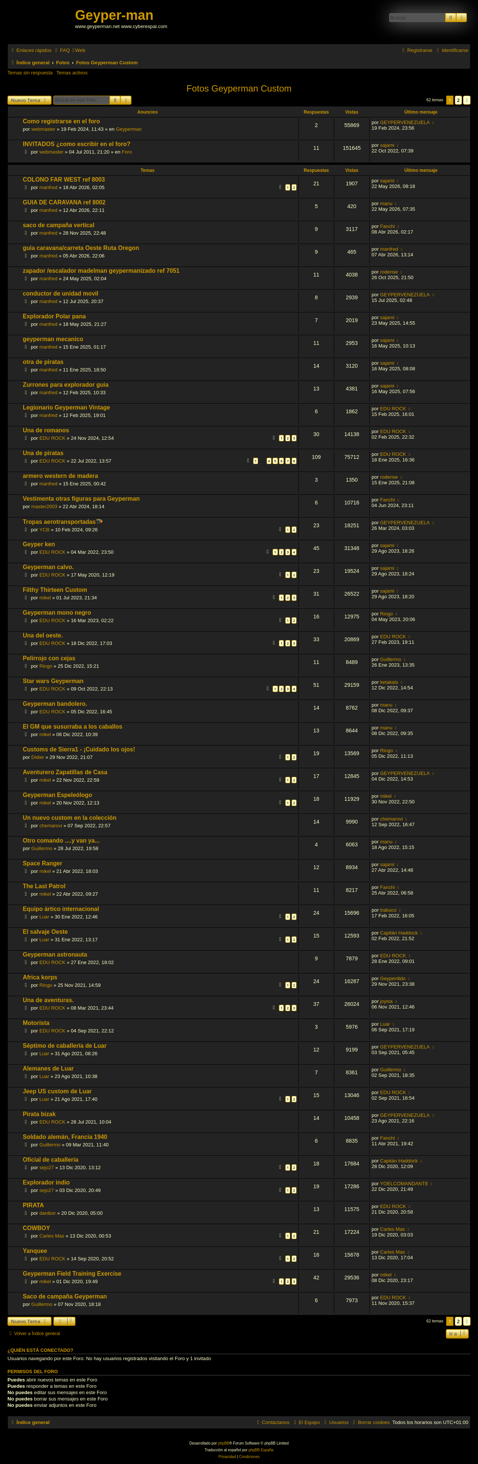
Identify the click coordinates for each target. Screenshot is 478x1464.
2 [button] (458, 100)
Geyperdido (393, 978)
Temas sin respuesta (30, 72)
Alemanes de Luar (48, 1068)
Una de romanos (46, 430)
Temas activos (72, 72)
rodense (389, 272)
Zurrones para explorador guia (66, 385)
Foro (127, 152)
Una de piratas (43, 453)
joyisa (386, 1001)
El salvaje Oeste (45, 932)
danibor (47, 1213)
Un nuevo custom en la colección (70, 818)
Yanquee (35, 1251)
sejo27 (46, 1167)
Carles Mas (51, 1236)
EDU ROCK (393, 408)
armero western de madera (60, 476)
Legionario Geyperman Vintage (66, 407)
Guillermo (390, 659)
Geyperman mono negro (57, 612)
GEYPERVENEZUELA (405, 122)
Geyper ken (39, 544)
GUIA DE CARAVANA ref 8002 (64, 202)
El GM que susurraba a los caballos (72, 726)
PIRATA (33, 1205)
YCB (44, 529)
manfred (48, 187)
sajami (387, 145)
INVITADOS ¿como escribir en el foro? (76, 144)
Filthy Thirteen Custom (55, 590)
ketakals (389, 682)
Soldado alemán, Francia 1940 (65, 1137)
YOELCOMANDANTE (404, 1183)
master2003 (44, 506)
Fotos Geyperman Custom (238, 88)
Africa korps (40, 977)
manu (386, 203)
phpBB (223, 1443)
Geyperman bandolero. (55, 704)
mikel (45, 597)
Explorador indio (46, 1182)
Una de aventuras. (48, 1000)
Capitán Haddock (399, 933)
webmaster (43, 129)
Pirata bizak (39, 1114)
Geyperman (129, 129)
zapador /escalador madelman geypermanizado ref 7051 (101, 271)
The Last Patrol (44, 886)
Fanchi (387, 226)
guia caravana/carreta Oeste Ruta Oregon (81, 248)
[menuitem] (61, 50)
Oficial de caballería (50, 1159)
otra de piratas (43, 362)
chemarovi (50, 825)
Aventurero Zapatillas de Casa (65, 772)
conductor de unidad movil (60, 293)
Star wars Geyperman (53, 681)
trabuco (388, 910)
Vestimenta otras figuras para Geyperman (81, 498)
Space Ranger (42, 863)
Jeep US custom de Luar (57, 1091)
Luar (44, 917)
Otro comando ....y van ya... (61, 840)
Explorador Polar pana (54, 316)
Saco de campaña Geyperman (65, 1296)
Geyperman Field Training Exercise (72, 1273)
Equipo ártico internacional (61, 909)
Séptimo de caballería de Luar (64, 1046)
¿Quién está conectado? (40, 1350)
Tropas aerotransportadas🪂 (63, 522)
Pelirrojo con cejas (49, 658)
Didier (37, 757)
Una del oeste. (43, 635)
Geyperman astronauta (55, 954)
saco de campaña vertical (58, 225)
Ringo (386, 614)
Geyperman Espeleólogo (57, 795)
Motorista (36, 1023)
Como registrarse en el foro (61, 121)
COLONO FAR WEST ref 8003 (64, 179)
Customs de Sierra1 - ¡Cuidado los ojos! (79, 749)
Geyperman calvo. (48, 567)
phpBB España (260, 1450)
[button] (467, 100)
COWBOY (36, 1228)
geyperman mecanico (53, 339)
